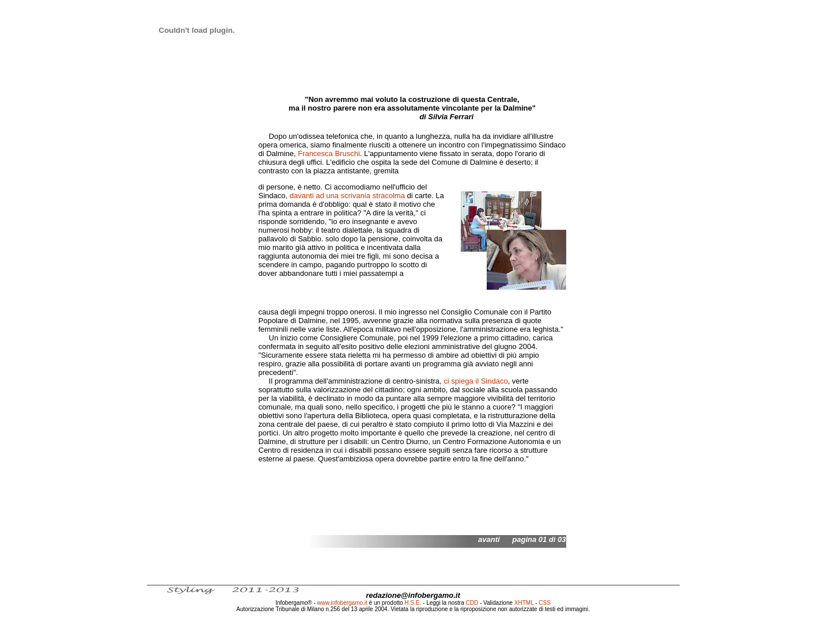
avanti (489, 539)
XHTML (524, 603)
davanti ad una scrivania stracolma (347, 195)
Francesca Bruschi (329, 153)
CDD (472, 603)
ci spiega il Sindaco (475, 381)
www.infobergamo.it (342, 603)
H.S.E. (412, 603)
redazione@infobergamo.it (413, 595)
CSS (545, 603)
